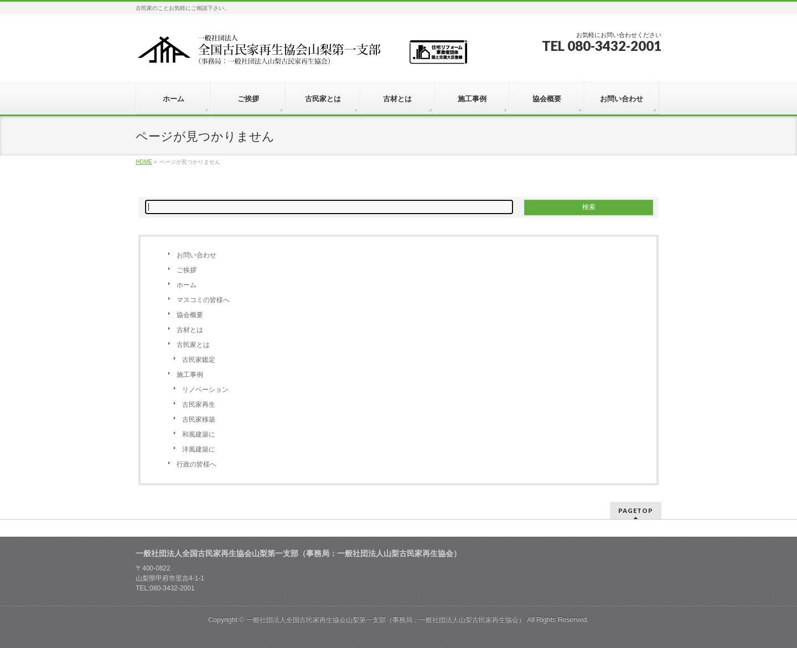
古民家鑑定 (198, 360)
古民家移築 (198, 419)
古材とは (190, 330)
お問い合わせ (196, 255)
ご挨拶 (186, 270)
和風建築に (198, 434)
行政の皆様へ (196, 464)
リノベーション (205, 389)
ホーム (186, 285)
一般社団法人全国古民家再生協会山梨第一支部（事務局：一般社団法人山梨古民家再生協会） (385, 620)
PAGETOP (635, 510)
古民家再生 (198, 404)
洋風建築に (198, 449)
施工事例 (190, 375)
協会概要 (190, 315)
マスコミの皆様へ (203, 300)
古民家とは (193, 345)
